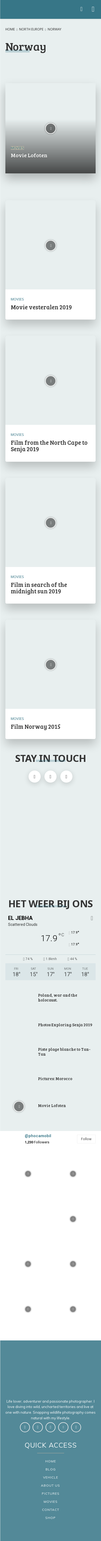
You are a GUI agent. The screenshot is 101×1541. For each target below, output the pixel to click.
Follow (86, 1139)
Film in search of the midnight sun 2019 (39, 587)
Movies (17, 148)
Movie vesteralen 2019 (41, 307)
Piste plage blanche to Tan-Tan (64, 1051)
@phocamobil (38, 1135)
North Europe (31, 29)
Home (10, 29)
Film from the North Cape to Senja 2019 (49, 445)
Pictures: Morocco (55, 1078)
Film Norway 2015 (35, 726)
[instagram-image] (28, 1174)
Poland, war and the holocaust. (57, 997)
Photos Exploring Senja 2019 (65, 1024)
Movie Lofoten (52, 1105)
